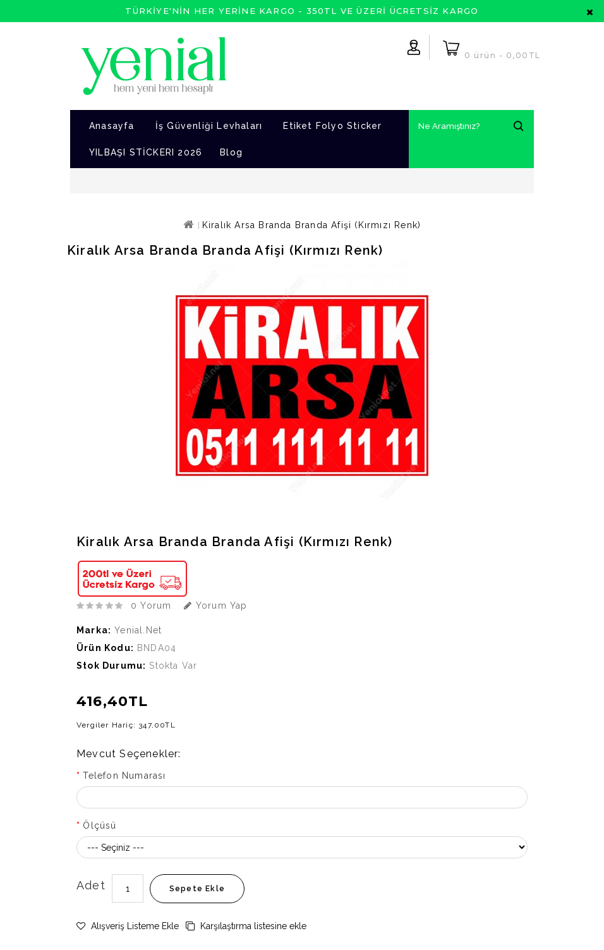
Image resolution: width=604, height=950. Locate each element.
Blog (231, 152)
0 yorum (151, 605)
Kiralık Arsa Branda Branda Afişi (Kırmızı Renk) (311, 225)
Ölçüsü (99, 825)
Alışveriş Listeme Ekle (127, 926)
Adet (91, 885)
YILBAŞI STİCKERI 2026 (145, 152)
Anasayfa (112, 126)
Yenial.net (138, 630)
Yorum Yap (215, 605)
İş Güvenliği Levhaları (208, 126)
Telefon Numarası (124, 775)
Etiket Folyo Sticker (332, 126)
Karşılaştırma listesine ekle (246, 926)
